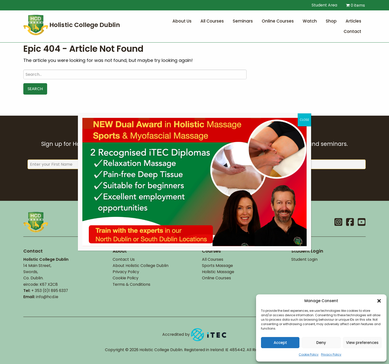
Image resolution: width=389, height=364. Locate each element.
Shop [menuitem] (331, 21)
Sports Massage (217, 265)
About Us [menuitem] (182, 21)
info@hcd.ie (47, 297)
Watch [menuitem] (310, 21)
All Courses (212, 259)
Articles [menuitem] (353, 21)
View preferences (362, 342)
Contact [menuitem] (352, 31)
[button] (379, 300)
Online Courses (216, 278)
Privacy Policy (331, 354)
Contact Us (124, 259)
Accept (280, 342)
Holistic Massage (218, 272)
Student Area (322, 5)
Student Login (304, 259)
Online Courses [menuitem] (278, 21)
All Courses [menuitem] (212, 21)
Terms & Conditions (131, 284)
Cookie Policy (309, 354)
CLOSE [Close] (304, 120)
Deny (321, 342)
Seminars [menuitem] (243, 21)
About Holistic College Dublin (140, 265)
